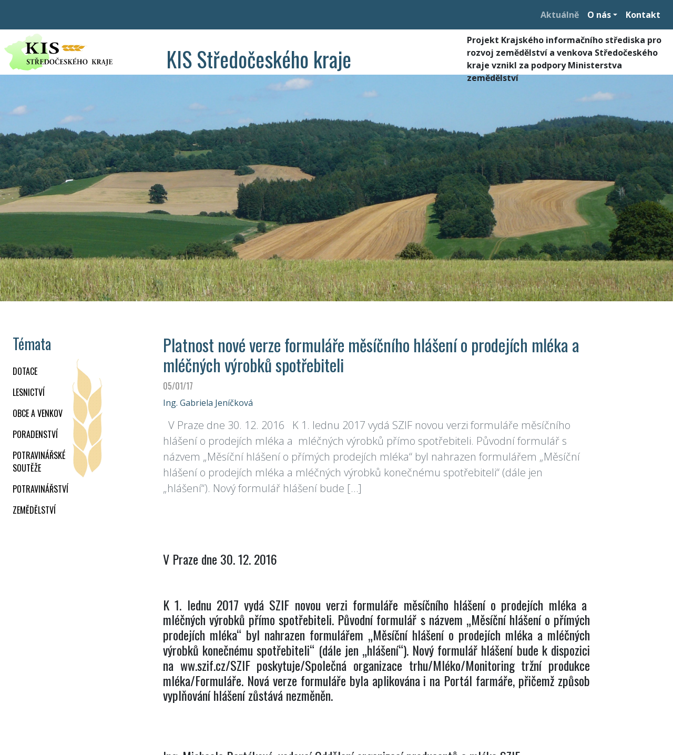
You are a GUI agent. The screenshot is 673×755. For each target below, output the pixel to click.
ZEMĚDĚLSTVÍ (34, 510)
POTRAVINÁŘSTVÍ (40, 489)
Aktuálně (560, 15)
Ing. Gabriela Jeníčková (208, 403)
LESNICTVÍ (29, 392)
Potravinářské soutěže (39, 461)
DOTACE (25, 371)
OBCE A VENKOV (38, 413)
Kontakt (643, 15)
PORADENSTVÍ (35, 434)
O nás (599, 15)
